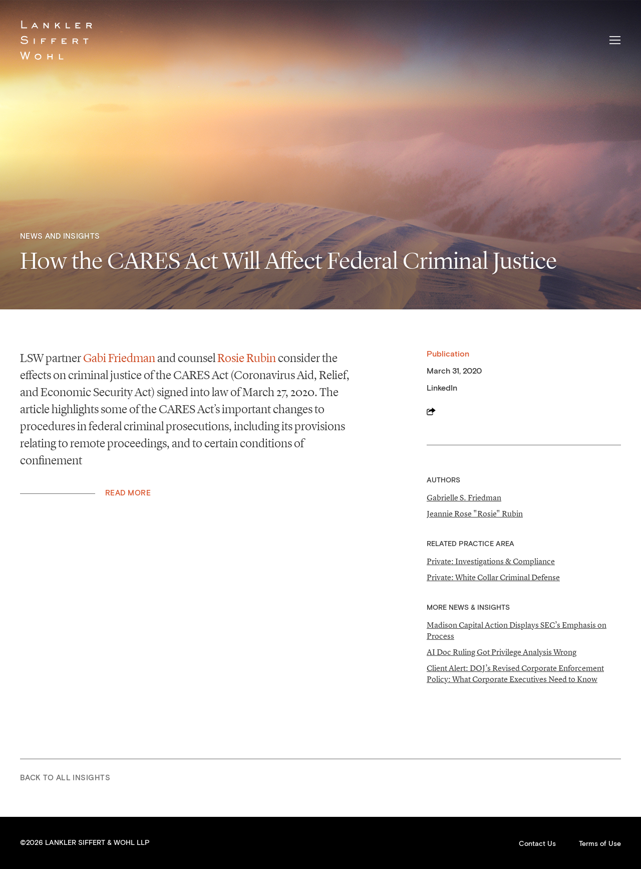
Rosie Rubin (246, 358)
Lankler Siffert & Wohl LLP (56, 40)
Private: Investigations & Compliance (491, 561)
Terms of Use (600, 843)
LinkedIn (442, 388)
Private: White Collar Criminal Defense (493, 577)
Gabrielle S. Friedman (464, 497)
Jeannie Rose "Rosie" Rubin (475, 513)
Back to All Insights (65, 778)
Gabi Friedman (119, 358)
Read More (128, 493)
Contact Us (537, 843)
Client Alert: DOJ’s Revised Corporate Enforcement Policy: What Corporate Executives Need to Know (515, 673)
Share (431, 411)
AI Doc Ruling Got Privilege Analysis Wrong (501, 651)
